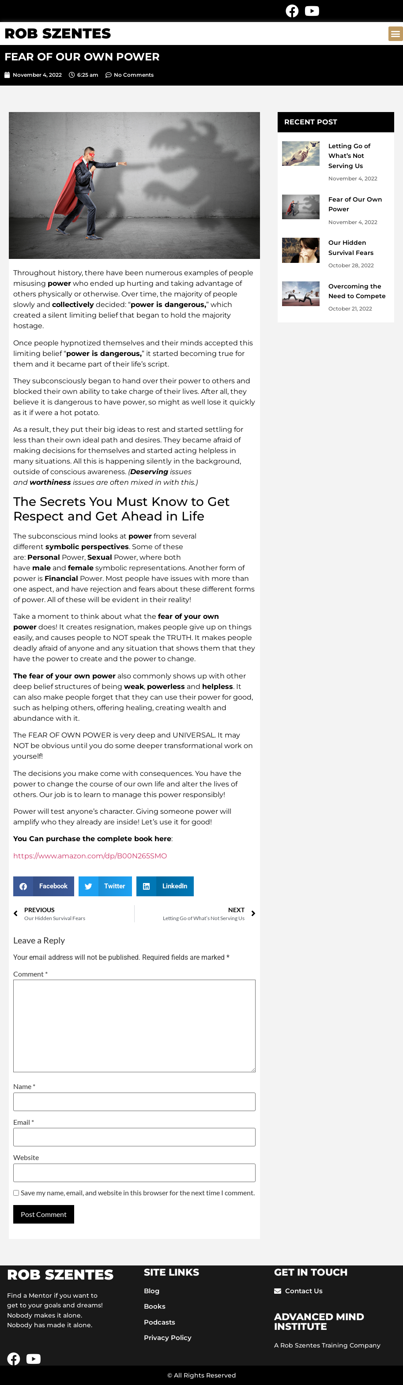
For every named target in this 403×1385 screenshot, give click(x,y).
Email (23, 1122)
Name (24, 1086)
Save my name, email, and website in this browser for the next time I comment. (138, 1193)
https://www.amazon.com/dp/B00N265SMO (90, 856)
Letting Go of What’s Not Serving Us (349, 156)
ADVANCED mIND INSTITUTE (319, 1322)
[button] (395, 33)
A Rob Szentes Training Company (327, 1345)
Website (26, 1157)
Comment (30, 974)
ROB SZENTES (57, 33)
